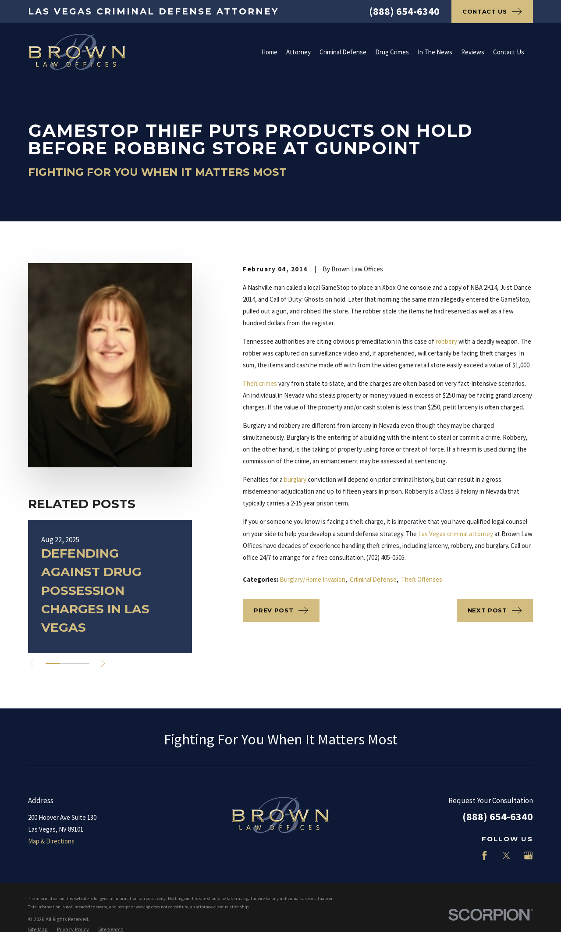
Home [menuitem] (269, 52)
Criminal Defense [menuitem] (343, 52)
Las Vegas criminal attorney (455, 534)
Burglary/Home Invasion (312, 579)
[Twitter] (506, 855)
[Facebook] (484, 855)
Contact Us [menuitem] (508, 52)
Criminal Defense (373, 579)
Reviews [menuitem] (472, 52)
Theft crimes (260, 383)
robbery (446, 341)
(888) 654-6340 (404, 11)
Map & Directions (51, 841)
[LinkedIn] (462, 855)
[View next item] (103, 663)
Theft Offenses (421, 579)
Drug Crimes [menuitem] (392, 52)
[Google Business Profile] (528, 855)
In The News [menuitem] (435, 52)
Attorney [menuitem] (298, 52)
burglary (295, 479)
